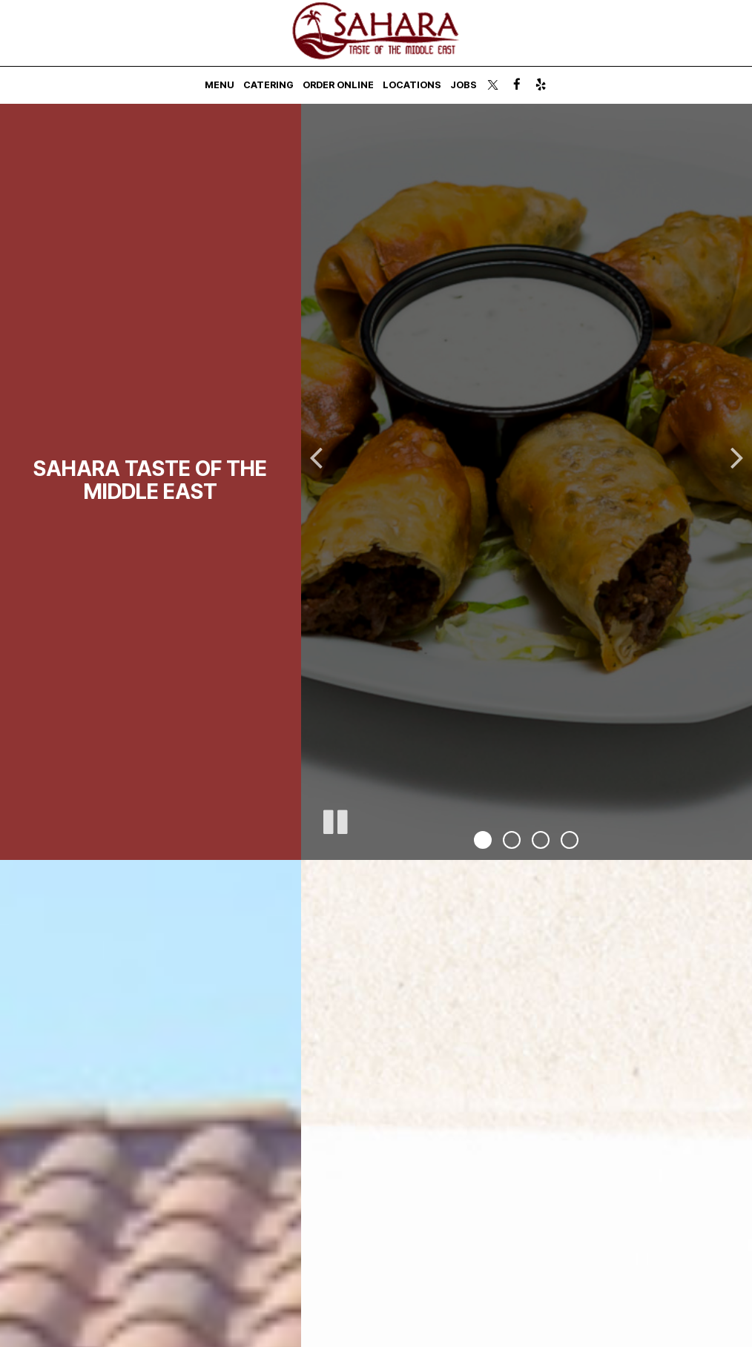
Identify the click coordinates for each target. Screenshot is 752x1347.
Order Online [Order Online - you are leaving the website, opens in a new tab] (338, 84)
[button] (483, 840)
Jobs (463, 84)
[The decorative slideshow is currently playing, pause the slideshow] (334, 819)
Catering (268, 84)
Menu (219, 84)
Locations (412, 84)
